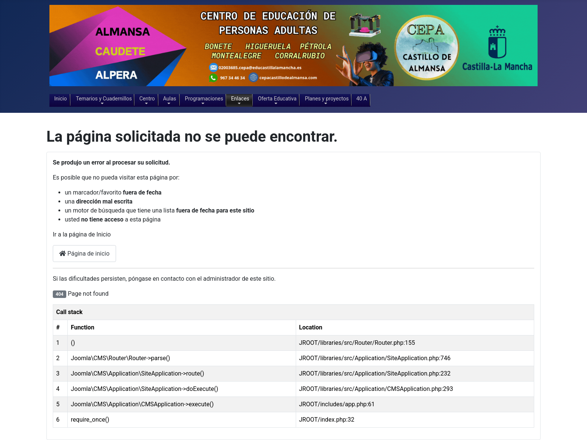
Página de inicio (84, 253)
